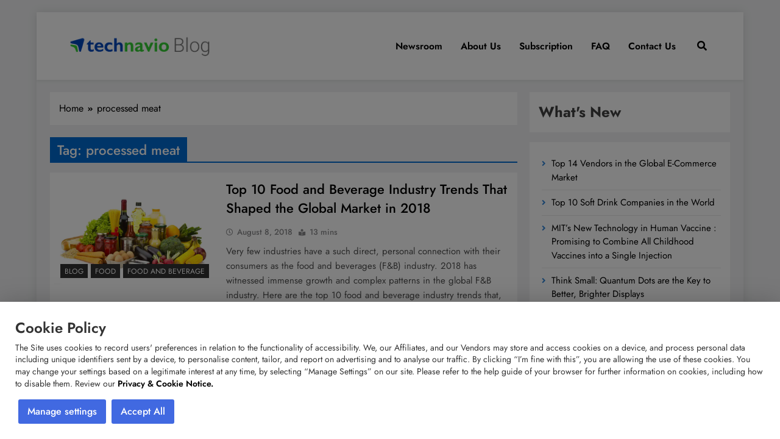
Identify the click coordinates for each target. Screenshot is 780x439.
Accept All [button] (143, 411)
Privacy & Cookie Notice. (165, 383)
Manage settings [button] (62, 411)
